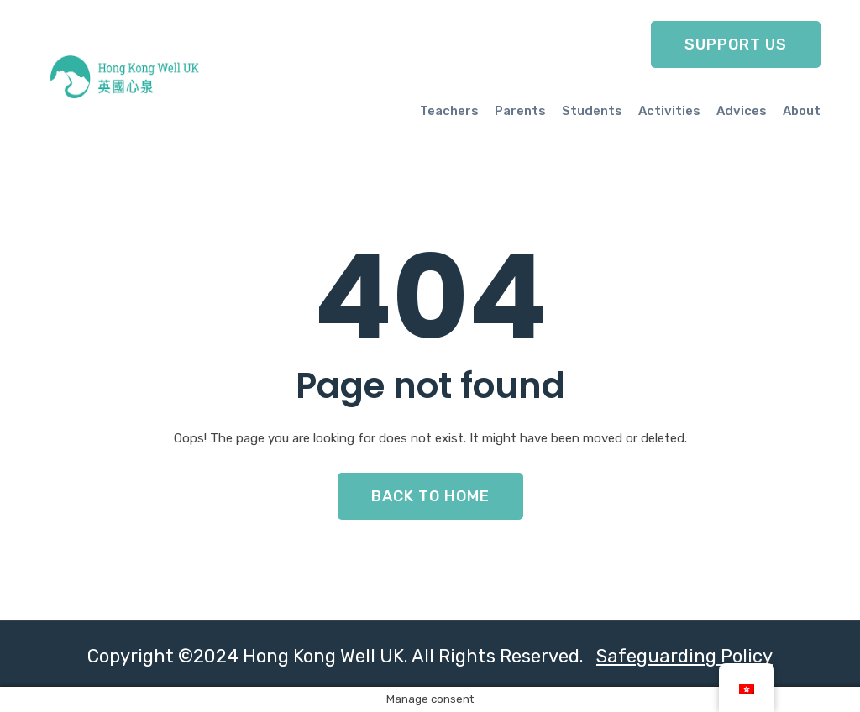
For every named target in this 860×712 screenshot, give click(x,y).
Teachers (449, 110)
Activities (669, 110)
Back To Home (430, 496)
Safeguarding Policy (684, 656)
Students (592, 110)
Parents (520, 110)
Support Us (735, 44)
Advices (741, 110)
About (802, 110)
